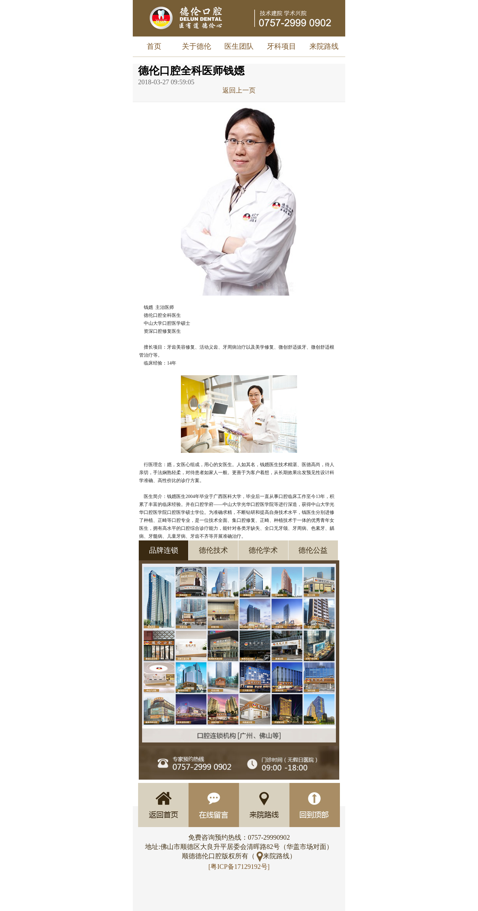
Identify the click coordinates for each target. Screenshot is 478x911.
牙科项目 (281, 46)
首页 (154, 46)
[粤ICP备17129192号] (239, 866)
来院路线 (324, 46)
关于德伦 (196, 46)
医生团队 (239, 46)
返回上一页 (239, 90)
